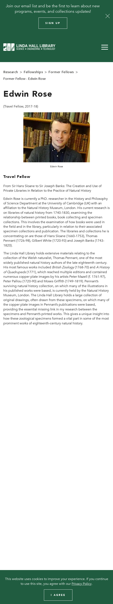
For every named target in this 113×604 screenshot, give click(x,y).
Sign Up (52, 23)
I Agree (58, 595)
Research (10, 72)
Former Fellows (61, 72)
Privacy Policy (82, 583)
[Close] (108, 16)
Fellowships (33, 72)
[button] (105, 47)
